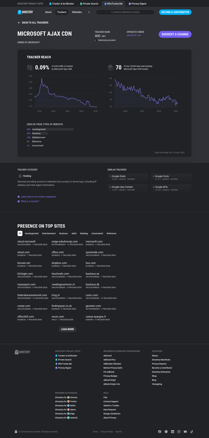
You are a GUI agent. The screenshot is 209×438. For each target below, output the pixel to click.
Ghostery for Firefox (66, 401)
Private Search (89, 3)
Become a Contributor (175, 12)
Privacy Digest (137, 3)
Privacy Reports (159, 364)
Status (155, 355)
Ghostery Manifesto (161, 360)
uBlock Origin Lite (111, 384)
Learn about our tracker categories (36, 196)
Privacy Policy (107, 431)
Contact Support (110, 401)
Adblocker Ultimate (112, 364)
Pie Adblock (108, 372)
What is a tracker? (28, 201)
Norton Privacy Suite (112, 368)
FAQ (105, 397)
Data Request (109, 409)
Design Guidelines (111, 413)
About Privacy (109, 418)
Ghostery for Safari (65, 405)
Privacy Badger (110, 376)
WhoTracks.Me (113, 3)
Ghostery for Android (66, 418)
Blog (154, 380)
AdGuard (107, 355)
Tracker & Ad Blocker (61, 3)
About (48, 12)
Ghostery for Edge (65, 413)
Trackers (61, 12)
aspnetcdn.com (134, 35)
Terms (95, 431)
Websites (77, 12)
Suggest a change (175, 34)
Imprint (118, 431)
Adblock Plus (109, 360)
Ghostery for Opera (65, 409)
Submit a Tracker (111, 405)
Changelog (157, 384)
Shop (154, 376)
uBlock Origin (109, 380)
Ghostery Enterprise (161, 372)
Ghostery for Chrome (66, 397)
